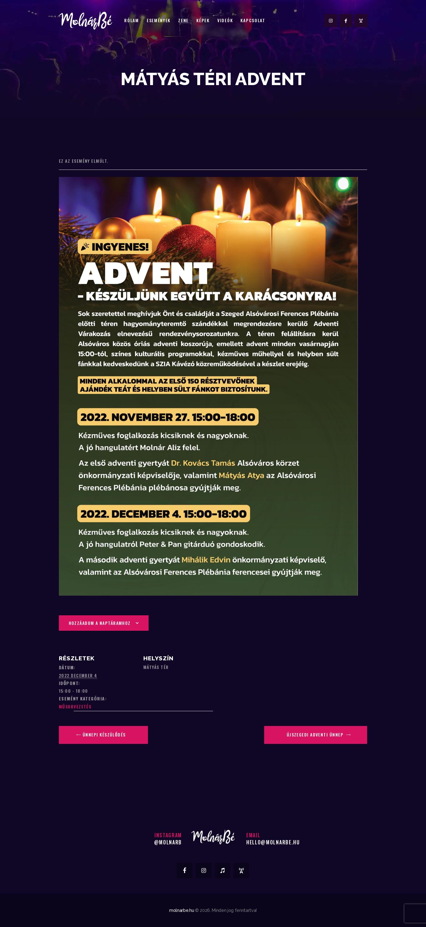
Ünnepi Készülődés (103, 734)
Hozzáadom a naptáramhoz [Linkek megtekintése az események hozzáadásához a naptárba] (100, 623)
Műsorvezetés (75, 706)
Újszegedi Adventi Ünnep (316, 734)
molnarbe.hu (181, 910)
